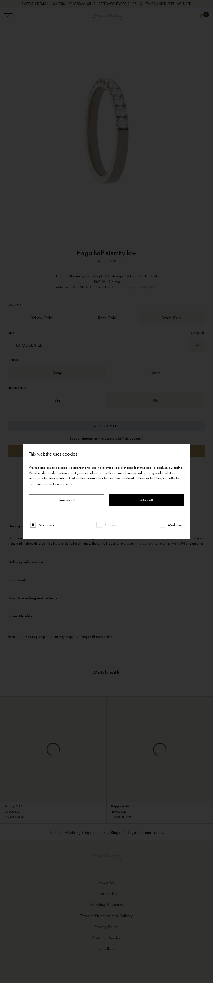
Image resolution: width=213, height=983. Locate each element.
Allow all (146, 500)
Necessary (46, 524)
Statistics (111, 524)
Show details (66, 500)
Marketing (175, 524)
